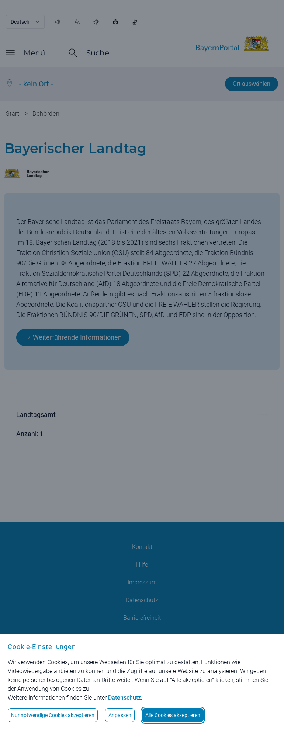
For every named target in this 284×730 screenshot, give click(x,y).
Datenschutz (124, 697)
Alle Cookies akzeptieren (172, 715)
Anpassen (119, 715)
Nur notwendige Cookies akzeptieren (52, 715)
